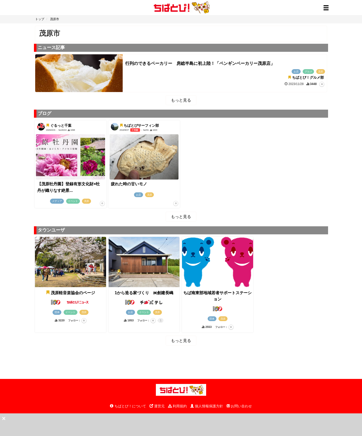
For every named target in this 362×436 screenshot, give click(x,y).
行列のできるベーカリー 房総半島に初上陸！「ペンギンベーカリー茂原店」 (200, 63)
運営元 (157, 406)
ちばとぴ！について (128, 406)
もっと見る (181, 100)
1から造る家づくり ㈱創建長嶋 (144, 293)
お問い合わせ (239, 406)
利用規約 (177, 406)
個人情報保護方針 (206, 406)
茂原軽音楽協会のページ (70, 293)
